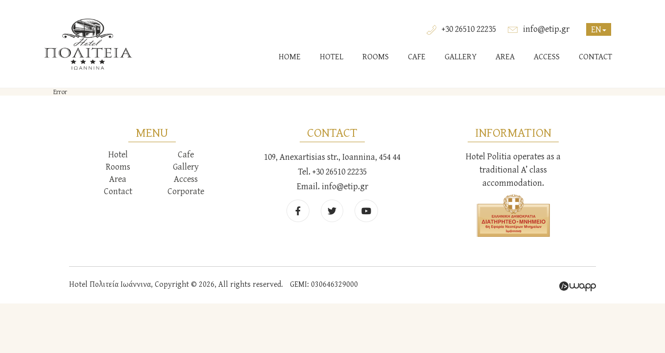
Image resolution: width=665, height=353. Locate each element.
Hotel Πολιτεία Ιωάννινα (88, 44)
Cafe (186, 154)
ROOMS (375, 56)
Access (186, 178)
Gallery (186, 166)
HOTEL (331, 56)
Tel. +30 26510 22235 (332, 171)
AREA (505, 56)
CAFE (417, 56)
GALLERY (460, 56)
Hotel (118, 154)
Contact (118, 191)
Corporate (185, 191)
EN (598, 29)
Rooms (118, 166)
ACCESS (547, 56)
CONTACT (595, 56)
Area (117, 178)
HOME (290, 56)
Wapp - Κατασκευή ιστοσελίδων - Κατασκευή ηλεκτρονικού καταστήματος (577, 286)
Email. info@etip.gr (332, 186)
